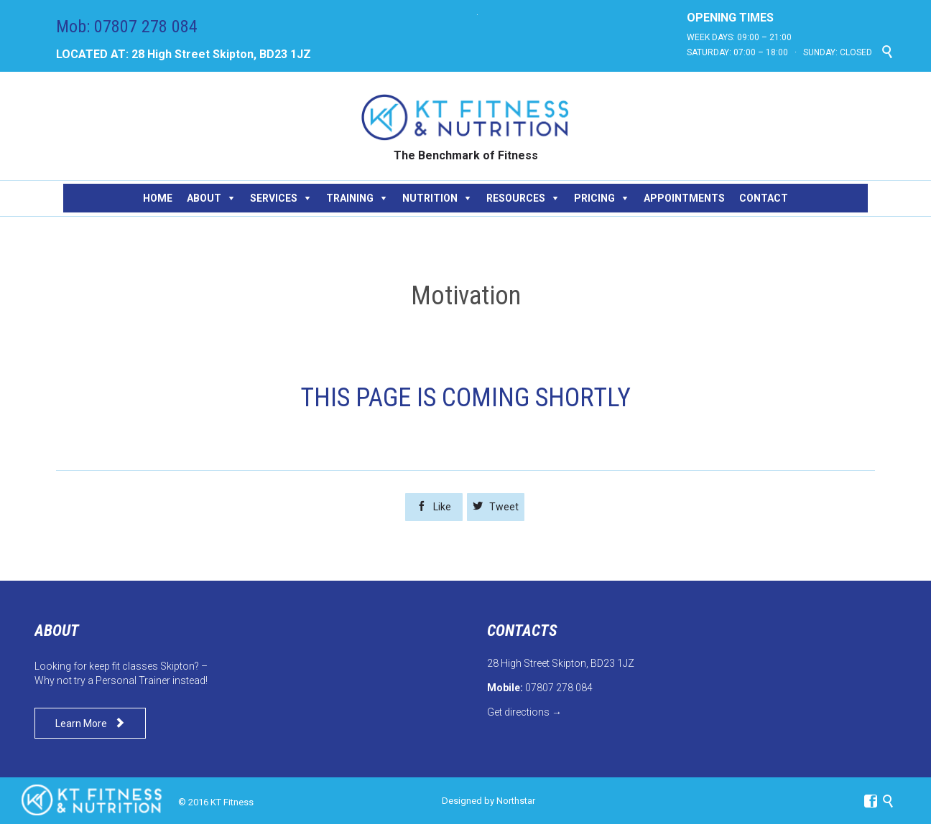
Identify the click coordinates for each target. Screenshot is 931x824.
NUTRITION (430, 198)
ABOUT (204, 198)
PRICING (594, 198)
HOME (157, 198)
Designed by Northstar (488, 800)
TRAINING (350, 198)
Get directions (518, 712)
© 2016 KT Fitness (216, 802)
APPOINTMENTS (684, 198)
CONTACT (763, 198)
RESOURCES (515, 198)
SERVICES (273, 198)
